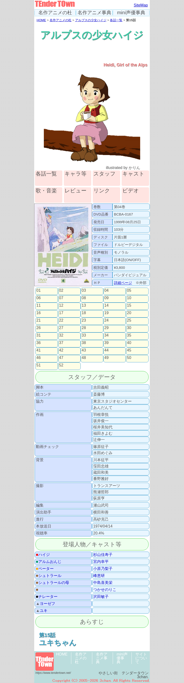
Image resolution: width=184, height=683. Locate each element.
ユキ (41, 611)
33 (84, 335)
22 (61, 320)
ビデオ (130, 191)
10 (129, 298)
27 (61, 328)
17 (61, 313)
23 (84, 320)
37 (61, 343)
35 (129, 335)
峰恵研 (99, 576)
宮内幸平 (101, 562)
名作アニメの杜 (55, 12)
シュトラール (48, 576)
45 (129, 350)
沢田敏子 (101, 597)
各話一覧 (116, 20)
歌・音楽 (46, 191)
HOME (41, 20)
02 (61, 290)
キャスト (133, 174)
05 (129, 290)
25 (129, 320)
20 (129, 313)
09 (106, 298)
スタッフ (104, 174)
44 (106, 350)
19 (106, 313)
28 (84, 328)
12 (61, 305)
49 (106, 358)
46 (38, 358)
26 (38, 328)
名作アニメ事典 (94, 12)
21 (38, 320)
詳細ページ (123, 282)
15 (129, 305)
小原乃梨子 (102, 569)
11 (38, 305)
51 (38, 365)
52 (61, 365)
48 (84, 358)
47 (61, 358)
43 (84, 350)
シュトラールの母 (52, 583)
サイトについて (141, 658)
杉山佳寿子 (102, 555)
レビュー (75, 191)
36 (38, 343)
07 (61, 298)
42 (61, 350)
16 (38, 313)
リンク (101, 191)
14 (106, 305)
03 (84, 290)
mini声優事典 (131, 12)
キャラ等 (75, 174)
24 (106, 320)
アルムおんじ (48, 562)
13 (84, 305)
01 (38, 290)
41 (38, 350)
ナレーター (47, 597)
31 (38, 335)
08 (84, 298)
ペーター (45, 569)
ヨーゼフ (45, 604)
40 (129, 343)
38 (84, 343)
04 (106, 290)
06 (38, 298)
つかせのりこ (104, 590)
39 (106, 343)
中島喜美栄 (102, 583)
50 (129, 358)
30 (129, 328)
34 (106, 335)
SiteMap (141, 5)
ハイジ (43, 555)
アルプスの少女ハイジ (90, 20)
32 (61, 335)
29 (106, 328)
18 (84, 313)
